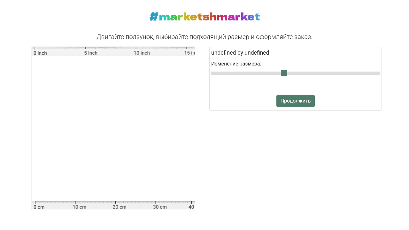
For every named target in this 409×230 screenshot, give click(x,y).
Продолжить (296, 101)
